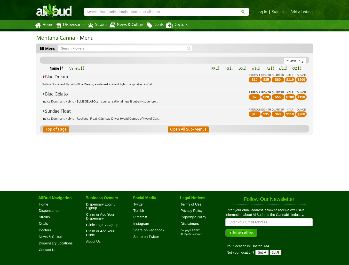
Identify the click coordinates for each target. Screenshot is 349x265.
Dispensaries (69, 25)
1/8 (256, 68)
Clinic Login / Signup (102, 225)
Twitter (138, 204)
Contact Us (47, 250)
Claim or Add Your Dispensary (100, 216)
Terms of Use (191, 204)
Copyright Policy (193, 217)
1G (229, 68)
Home (44, 25)
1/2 (283, 68)
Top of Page (56, 129)
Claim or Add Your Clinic (100, 233)
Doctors (172, 25)
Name (56, 68)
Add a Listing (302, 12)
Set (275, 252)
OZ (296, 68)
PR (215, 68)
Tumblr (138, 211)
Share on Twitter (146, 237)
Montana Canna (54, 38)
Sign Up (279, 12)
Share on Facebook (148, 230)
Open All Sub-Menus (188, 129)
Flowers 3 (295, 60)
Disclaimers (190, 224)
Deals (151, 25)
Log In (262, 12)
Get (262, 252)
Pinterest (140, 217)
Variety (76, 68)
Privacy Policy (192, 211)
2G (242, 68)
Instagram (141, 224)
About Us (93, 241)
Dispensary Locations (56, 243)
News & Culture (124, 25)
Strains (95, 25)
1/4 (269, 68)
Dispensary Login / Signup (100, 206)
